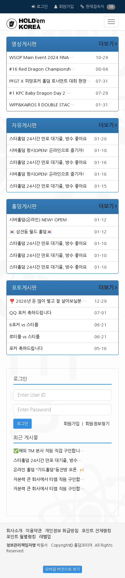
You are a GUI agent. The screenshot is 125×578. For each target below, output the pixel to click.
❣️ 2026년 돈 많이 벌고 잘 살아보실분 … (48, 301)
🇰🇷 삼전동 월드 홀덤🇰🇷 (30, 232)
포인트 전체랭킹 (96, 531)
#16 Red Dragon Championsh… (42, 69)
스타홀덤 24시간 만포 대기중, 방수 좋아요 (48, 139)
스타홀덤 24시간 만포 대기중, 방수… (47, 460)
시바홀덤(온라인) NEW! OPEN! (38, 220)
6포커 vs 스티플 (23, 325)
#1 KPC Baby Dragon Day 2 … (40, 93)
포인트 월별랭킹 (21, 537)
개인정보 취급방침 (61, 531)
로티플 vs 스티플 (24, 337)
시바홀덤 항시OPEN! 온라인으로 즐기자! (46, 150)
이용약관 (34, 531)
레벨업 (45, 537)
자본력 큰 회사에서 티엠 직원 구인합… (48, 479)
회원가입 (66, 7)
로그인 (42, 7)
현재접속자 (95, 7)
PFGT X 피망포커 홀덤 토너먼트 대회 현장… (49, 81)
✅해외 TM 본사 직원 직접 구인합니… (48, 451)
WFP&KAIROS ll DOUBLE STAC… (41, 105)
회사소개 (14, 531)
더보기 (108, 43)
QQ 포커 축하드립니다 (30, 313)
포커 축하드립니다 (26, 348)
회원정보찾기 (97, 424)
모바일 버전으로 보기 (62, 569)
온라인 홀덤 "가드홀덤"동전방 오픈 (45, 470)
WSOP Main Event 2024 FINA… (41, 57)
